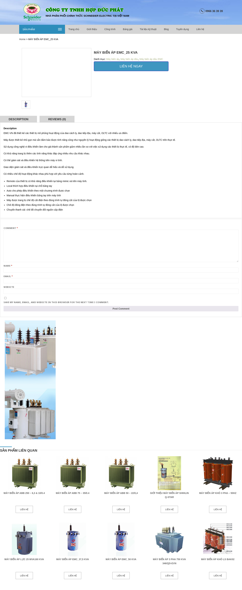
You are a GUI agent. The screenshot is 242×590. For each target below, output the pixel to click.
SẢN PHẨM (43, 29)
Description (18, 119)
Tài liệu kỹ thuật (148, 29)
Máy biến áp (112, 59)
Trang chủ (73, 29)
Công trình (109, 29)
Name (8, 265)
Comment (11, 228)
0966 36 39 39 (214, 11)
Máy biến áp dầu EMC (151, 59)
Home (22, 39)
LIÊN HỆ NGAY (131, 66)
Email (8, 276)
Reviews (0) (57, 119)
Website (9, 286)
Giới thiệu (92, 29)
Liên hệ (200, 29)
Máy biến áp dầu (129, 59)
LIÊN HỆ (24, 509)
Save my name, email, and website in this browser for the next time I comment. (56, 302)
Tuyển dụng (182, 29)
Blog (166, 29)
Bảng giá (127, 29)
